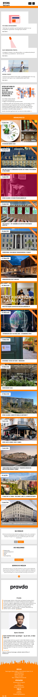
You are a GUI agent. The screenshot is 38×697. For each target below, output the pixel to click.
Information (19, 680)
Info (16, 541)
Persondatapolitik (19, 685)
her (21, 109)
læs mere (4, 31)
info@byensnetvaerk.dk (20, 677)
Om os (19, 684)
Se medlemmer (18, 559)
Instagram (19, 692)
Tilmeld (20, 541)
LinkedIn (19, 691)
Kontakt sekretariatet (19, 687)
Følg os (19, 689)
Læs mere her (19, 608)
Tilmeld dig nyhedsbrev (19, 694)
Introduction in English (19, 682)
